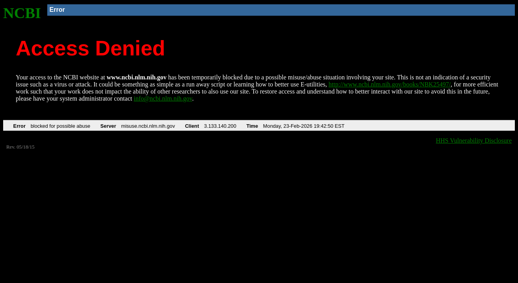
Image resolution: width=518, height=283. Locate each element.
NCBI (22, 13)
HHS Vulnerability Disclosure (474, 140)
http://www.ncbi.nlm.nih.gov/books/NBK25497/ (390, 84)
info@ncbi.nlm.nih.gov (163, 98)
